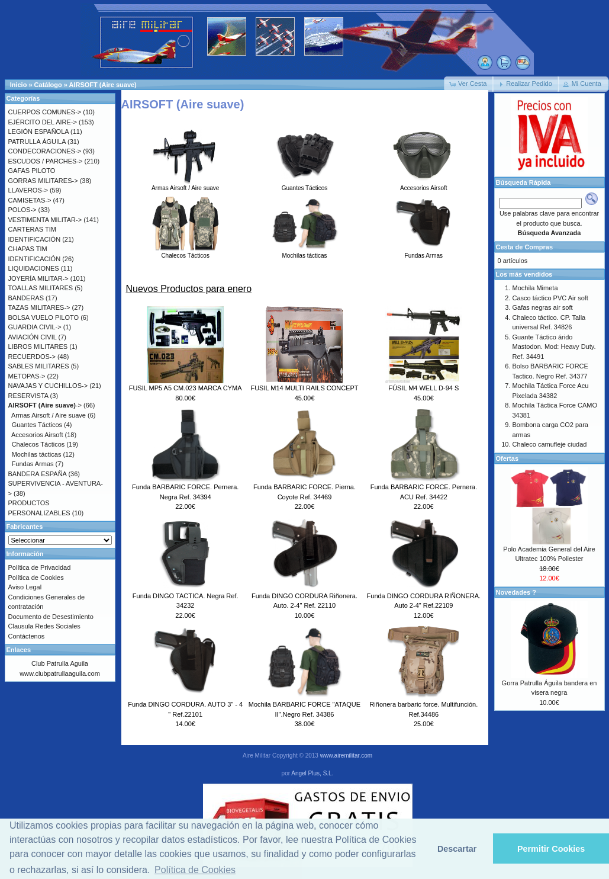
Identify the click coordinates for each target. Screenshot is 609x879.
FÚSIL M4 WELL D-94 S (423, 388)
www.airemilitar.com (346, 755)
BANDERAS (26, 297)
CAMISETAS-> (29, 200)
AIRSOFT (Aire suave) (102, 84)
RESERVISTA (28, 395)
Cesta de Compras (524, 247)
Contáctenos (26, 636)
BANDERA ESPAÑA (37, 473)
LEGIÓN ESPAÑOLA (38, 131)
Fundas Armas (423, 252)
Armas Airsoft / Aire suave (186, 184)
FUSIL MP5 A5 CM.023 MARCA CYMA (185, 388)
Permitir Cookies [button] (551, 849)
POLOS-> (22, 209)
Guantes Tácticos (304, 184)
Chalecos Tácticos (186, 252)
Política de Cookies (36, 577)
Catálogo (48, 84)
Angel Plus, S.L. (312, 773)
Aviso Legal (25, 587)
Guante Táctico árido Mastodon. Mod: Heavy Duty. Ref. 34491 (554, 346)
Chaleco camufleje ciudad (550, 444)
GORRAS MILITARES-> (43, 180)
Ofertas (507, 458)
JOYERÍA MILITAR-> (38, 278)
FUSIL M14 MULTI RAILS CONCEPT (304, 388)
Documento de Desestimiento (51, 616)
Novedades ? (516, 592)
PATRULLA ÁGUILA (37, 141)
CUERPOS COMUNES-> (45, 112)
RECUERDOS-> (32, 356)
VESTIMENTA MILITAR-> (45, 219)
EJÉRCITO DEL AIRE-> (42, 122)
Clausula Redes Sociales (44, 626)
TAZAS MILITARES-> (39, 307)
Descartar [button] (456, 849)
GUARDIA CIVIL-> (35, 327)
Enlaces (19, 649)
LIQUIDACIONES (33, 268)
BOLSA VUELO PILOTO (43, 317)
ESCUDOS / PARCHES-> (45, 161)
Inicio (18, 84)
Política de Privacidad (39, 567)
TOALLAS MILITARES (40, 287)
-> (45, 405)
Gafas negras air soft (543, 307)
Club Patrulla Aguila (59, 663)
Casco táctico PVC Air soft (550, 297)
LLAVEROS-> (28, 190)
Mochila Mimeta (535, 287)
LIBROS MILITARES (38, 346)
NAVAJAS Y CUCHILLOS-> (48, 385)
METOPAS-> (27, 376)
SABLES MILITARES (38, 366)
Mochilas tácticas (304, 252)
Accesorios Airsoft (423, 184)
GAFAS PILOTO (32, 170)
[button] (469, 84)
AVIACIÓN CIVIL (32, 337)
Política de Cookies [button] (195, 870)
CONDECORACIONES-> (45, 151)
